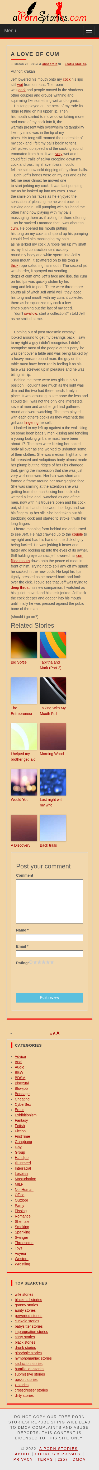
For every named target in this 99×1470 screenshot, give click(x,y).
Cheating (22, 1099)
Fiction (20, 1131)
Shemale (22, 1221)
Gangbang (23, 1142)
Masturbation (25, 1179)
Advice (20, 1056)
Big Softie (19, 662)
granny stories (26, 1305)
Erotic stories (75, 63)
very (58, 154)
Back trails (48, 845)
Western (22, 1259)
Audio (19, 1067)
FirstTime (22, 1136)
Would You (20, 799)
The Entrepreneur (21, 711)
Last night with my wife (52, 802)
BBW (19, 1072)
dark (22, 90)
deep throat (20, 587)
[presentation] (56, 978)
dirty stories (24, 1395)
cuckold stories (27, 1321)
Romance (23, 1216)
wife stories (24, 1294)
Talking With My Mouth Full (53, 711)
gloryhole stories (28, 1353)
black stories (25, 1342)
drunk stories (25, 1347)
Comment (24, 875)
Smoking (22, 1227)
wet (20, 84)
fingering (31, 422)
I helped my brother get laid (23, 756)
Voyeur (20, 1253)
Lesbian (21, 1173)
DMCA (79, 1459)
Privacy (23, 1459)
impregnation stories (31, 1332)
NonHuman (24, 1189)
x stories (22, 1385)
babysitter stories (29, 1326)
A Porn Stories (58, 1449)
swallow (30, 313)
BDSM (20, 1078)
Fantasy (21, 1120)
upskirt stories (26, 1379)
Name (22, 930)
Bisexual (22, 1083)
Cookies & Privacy (58, 1454)
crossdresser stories (31, 1390)
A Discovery (20, 845)
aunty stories (25, 1310)
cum (14, 228)
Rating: (22, 963)
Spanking (22, 1232)
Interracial (23, 1168)
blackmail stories (28, 1300)
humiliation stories (29, 1369)
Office (19, 1195)
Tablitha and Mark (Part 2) (51, 665)
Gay (18, 1147)
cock (66, 79)
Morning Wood (52, 754)
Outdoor (21, 1200)
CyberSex (23, 1104)
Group (20, 1152)
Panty (19, 1205)
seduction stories (29, 1363)
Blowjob (21, 1088)
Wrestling (22, 1264)
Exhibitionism (25, 1115)
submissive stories (30, 1374)
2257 (63, 1459)
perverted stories (28, 1316)
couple (77, 534)
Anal (18, 1062)
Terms (45, 1459)
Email (22, 946)
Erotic (19, 1110)
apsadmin (49, 63)
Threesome (24, 1243)
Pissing (21, 1211)
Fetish (20, 1126)
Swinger (21, 1237)
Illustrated (23, 1163)
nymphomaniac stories (33, 1358)
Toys (18, 1248)
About (22, 1454)
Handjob (22, 1158)
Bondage (22, 1094)
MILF (19, 1184)
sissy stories (25, 1337)
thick (14, 265)
